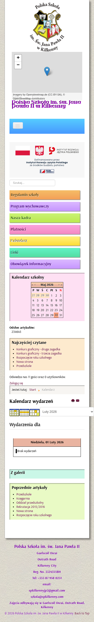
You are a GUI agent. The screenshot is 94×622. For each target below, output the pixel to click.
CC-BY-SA (55, 94)
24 (60, 310)
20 (42, 310)
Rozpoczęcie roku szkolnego (34, 515)
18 (33, 310)
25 (33, 315)
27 (42, 315)
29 (51, 315)
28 (47, 315)
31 (60, 315)
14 (47, 305)
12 (37, 305)
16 (56, 305)
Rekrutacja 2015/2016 (30, 507)
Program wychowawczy (30, 206)
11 (33, 305)
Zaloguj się (16, 383)
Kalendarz (19, 241)
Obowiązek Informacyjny (31, 264)
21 (47, 310)
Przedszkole (23, 494)
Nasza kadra (21, 217)
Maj (43, 285)
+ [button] (18, 58)
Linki (14, 252)
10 (60, 300)
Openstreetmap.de (36, 94)
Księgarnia (23, 498)
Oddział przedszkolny (30, 503)
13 (42, 305)
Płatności (18, 229)
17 (60, 305)
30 (56, 315)
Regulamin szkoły (25, 194)
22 (51, 310)
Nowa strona (24, 511)
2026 (50, 285)
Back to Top (82, 613)
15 (51, 305)
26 (37, 315)
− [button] (18, 65)
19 (37, 310)
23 (56, 310)
